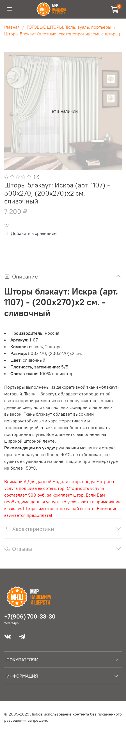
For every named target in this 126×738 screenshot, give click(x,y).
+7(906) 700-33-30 (30, 616)
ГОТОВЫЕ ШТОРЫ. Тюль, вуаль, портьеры (69, 27)
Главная (12, 27)
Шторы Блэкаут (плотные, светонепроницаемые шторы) (62, 34)
